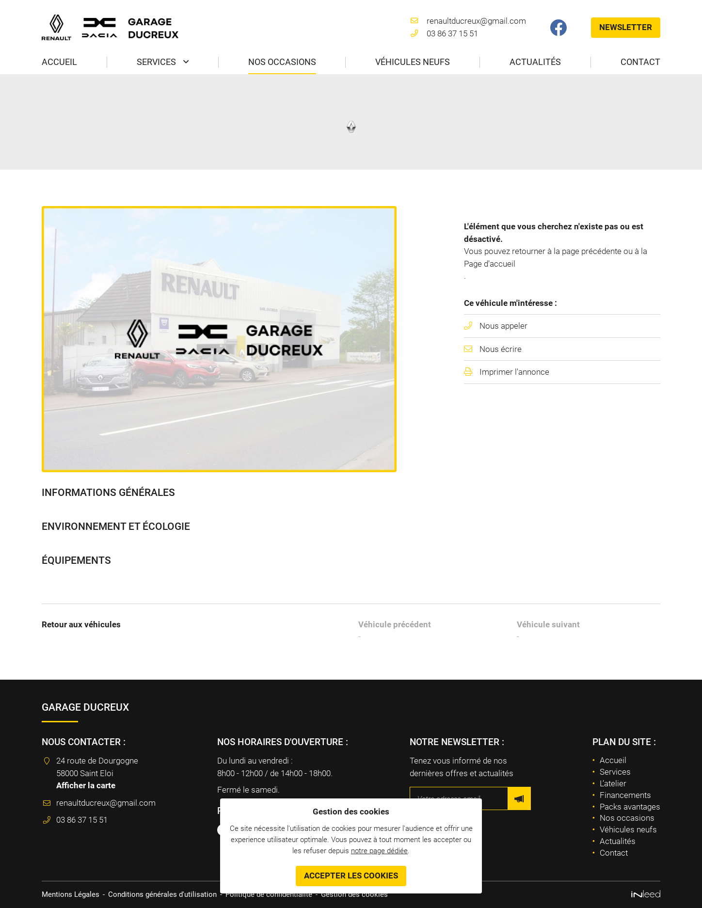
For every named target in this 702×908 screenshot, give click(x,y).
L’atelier (613, 783)
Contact (640, 62)
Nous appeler (503, 326)
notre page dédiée (379, 850)
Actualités (535, 62)
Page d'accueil (489, 264)
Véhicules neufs (412, 62)
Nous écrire (500, 349)
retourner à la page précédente (567, 251)
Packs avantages (630, 807)
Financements (625, 795)
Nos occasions (282, 62)
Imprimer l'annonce (514, 372)
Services (156, 62)
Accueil (59, 62)
